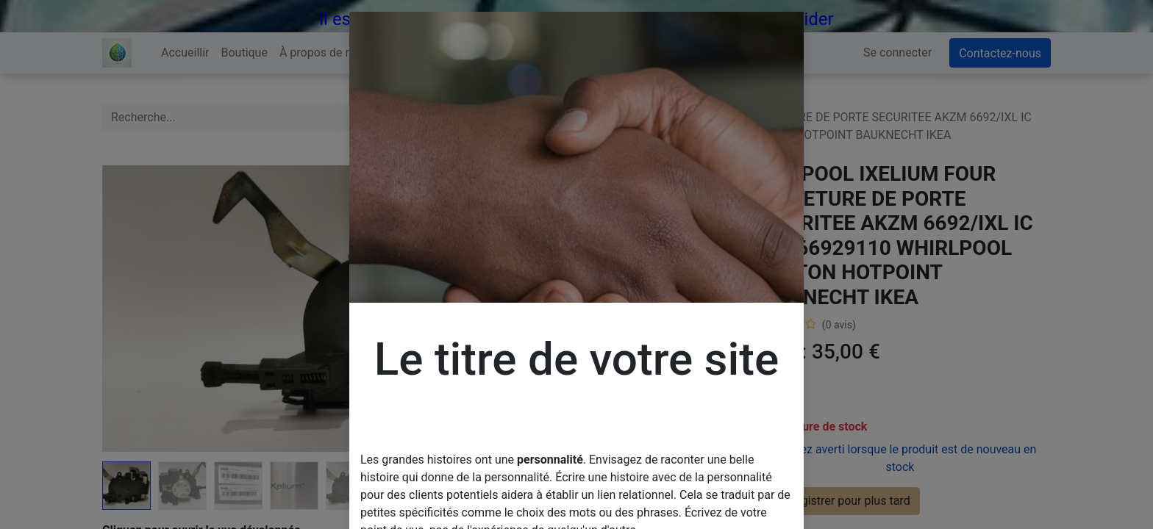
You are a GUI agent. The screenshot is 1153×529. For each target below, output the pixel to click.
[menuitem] (185, 53)
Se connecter (897, 53)
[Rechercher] (550, 118)
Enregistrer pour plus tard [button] (834, 501)
